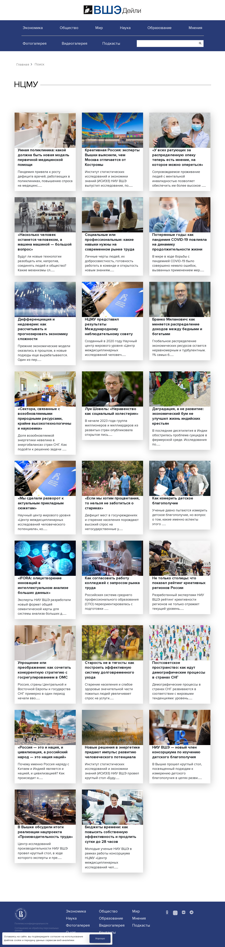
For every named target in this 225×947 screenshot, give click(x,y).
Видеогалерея (74, 43)
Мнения (195, 28)
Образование (159, 28)
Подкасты (111, 43)
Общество (69, 28)
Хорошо (100, 938)
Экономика (33, 28)
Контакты (107, 932)
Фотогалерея (35, 43)
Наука (125, 28)
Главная (22, 64)
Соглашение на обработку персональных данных (37, 929)
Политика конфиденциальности (31, 924)
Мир (99, 28)
